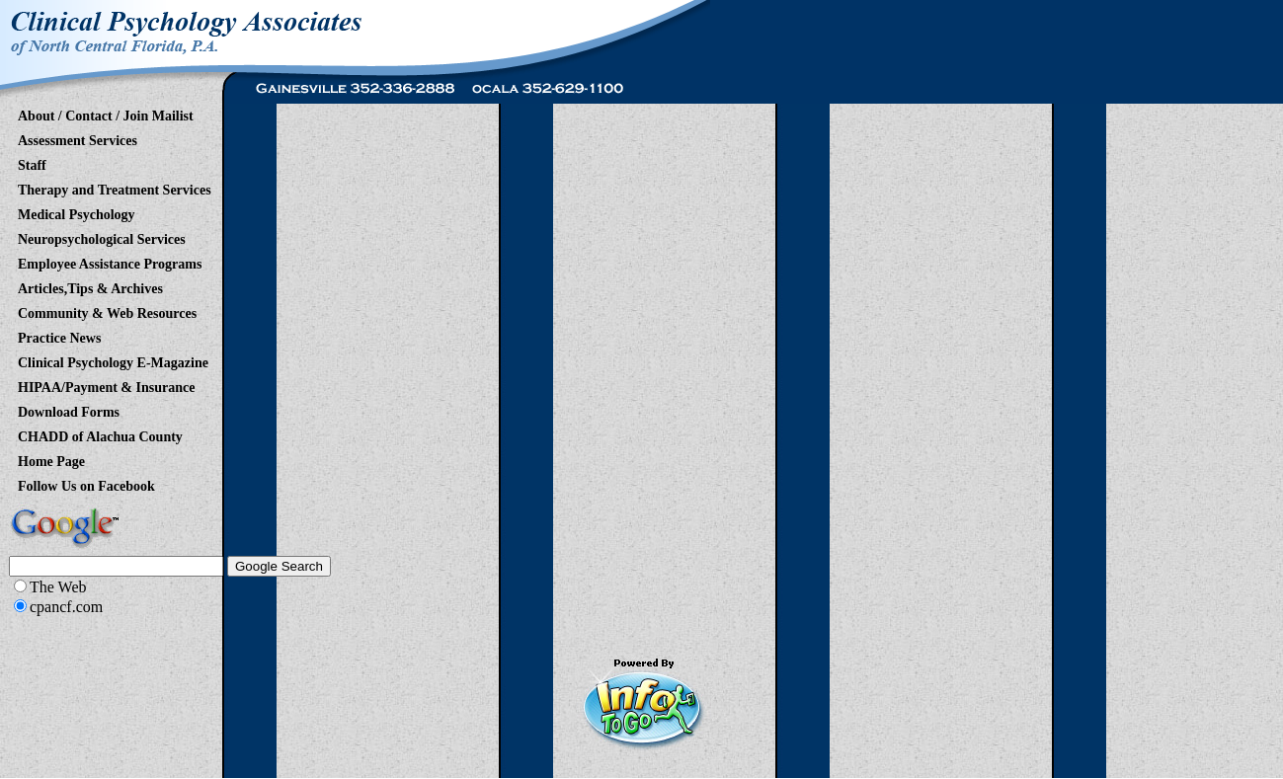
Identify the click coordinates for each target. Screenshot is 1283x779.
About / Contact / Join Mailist (106, 113)
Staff (32, 162)
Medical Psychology (76, 211)
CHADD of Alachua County (100, 433)
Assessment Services (77, 137)
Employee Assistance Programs (109, 261)
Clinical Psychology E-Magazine (113, 359)
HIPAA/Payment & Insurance (106, 384)
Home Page (51, 458)
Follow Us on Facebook (86, 483)
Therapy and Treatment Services (114, 187)
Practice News (59, 335)
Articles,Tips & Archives (90, 285)
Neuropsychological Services (102, 236)
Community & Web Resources (107, 310)
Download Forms (69, 409)
